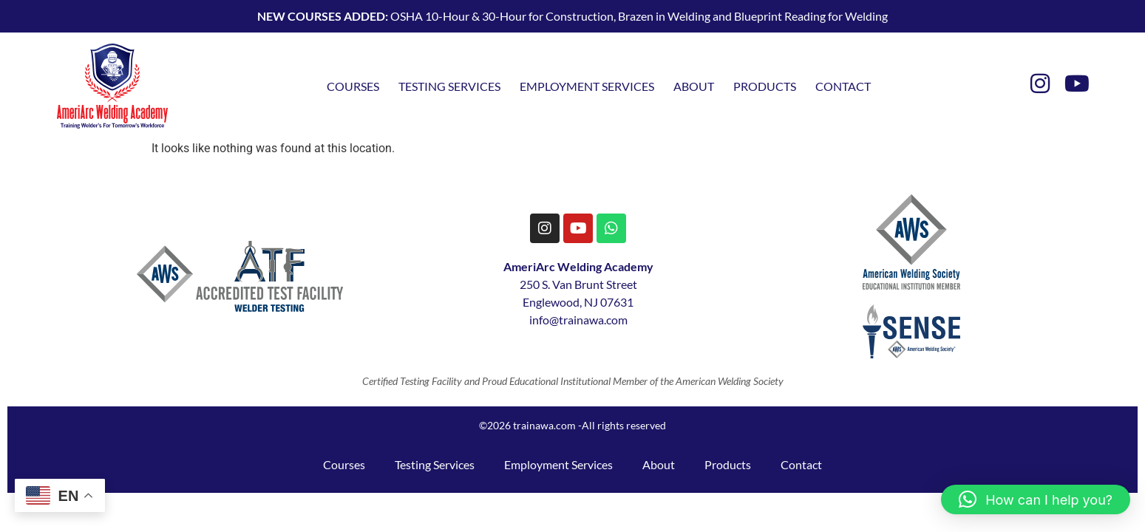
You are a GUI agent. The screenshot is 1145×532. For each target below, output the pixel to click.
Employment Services (587, 86)
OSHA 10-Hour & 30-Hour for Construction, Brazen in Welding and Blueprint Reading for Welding (572, 16)
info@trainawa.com (578, 320)
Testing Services (449, 86)
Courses (353, 86)
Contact (843, 86)
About (693, 86)
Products (764, 86)
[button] (1035, 499)
